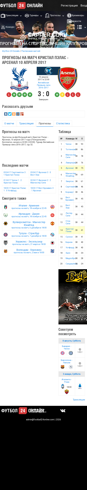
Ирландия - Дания (29, 215)
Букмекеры (78, 15)
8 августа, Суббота (72, 341)
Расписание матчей (31, 51)
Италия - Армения (29, 206)
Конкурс (10, 27)
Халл (68, 253)
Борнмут (70, 192)
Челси (68, 144)
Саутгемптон (72, 186)
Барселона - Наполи (67, 361)
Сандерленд (72, 263)
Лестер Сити (69, 214)
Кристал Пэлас (70, 230)
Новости (76, 21)
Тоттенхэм (71, 149)
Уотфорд (70, 247)
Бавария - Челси (66, 347)
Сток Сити (68, 222)
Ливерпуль (71, 162)
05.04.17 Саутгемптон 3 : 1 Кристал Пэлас (15, 173)
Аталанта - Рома (67, 380)
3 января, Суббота (71, 374)
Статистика (63, 123)
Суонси (69, 237)
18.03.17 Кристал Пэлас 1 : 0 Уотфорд (15, 189)
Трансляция (26, 123)
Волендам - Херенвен (29, 251)
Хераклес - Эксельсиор (29, 242)
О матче (9, 123)
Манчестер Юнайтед (71, 174)
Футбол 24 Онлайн (11, 51)
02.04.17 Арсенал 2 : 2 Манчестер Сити (40, 181)
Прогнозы (55, 15)
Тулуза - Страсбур (29, 234)
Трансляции (12, 15)
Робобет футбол (38, 412)
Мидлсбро (71, 258)
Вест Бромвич (70, 198)
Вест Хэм (68, 206)
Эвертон (70, 181)
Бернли (69, 242)
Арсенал (70, 168)
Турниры (34, 15)
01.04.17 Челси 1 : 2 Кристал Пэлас (13, 181)
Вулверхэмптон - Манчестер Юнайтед (29, 225)
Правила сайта (37, 409)
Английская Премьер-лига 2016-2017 (43, 85)
